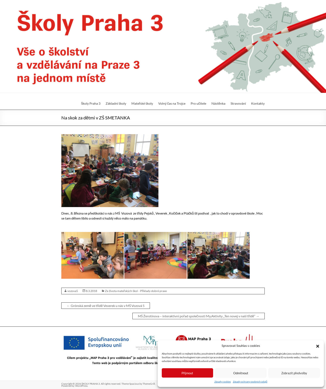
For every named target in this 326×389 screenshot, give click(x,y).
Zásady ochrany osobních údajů (250, 381)
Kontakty (258, 103)
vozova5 (72, 291)
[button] (318, 346)
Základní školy (116, 103)
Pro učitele (198, 103)
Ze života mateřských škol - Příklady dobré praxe (136, 291)
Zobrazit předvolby (294, 373)
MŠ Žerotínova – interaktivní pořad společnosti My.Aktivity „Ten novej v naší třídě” (198, 316)
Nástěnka (218, 103)
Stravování (238, 103)
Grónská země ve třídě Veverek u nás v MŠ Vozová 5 (105, 306)
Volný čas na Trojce (171, 103)
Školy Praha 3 (90, 103)
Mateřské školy (142, 103)
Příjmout (187, 373)
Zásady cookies (222, 381)
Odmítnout (240, 373)
